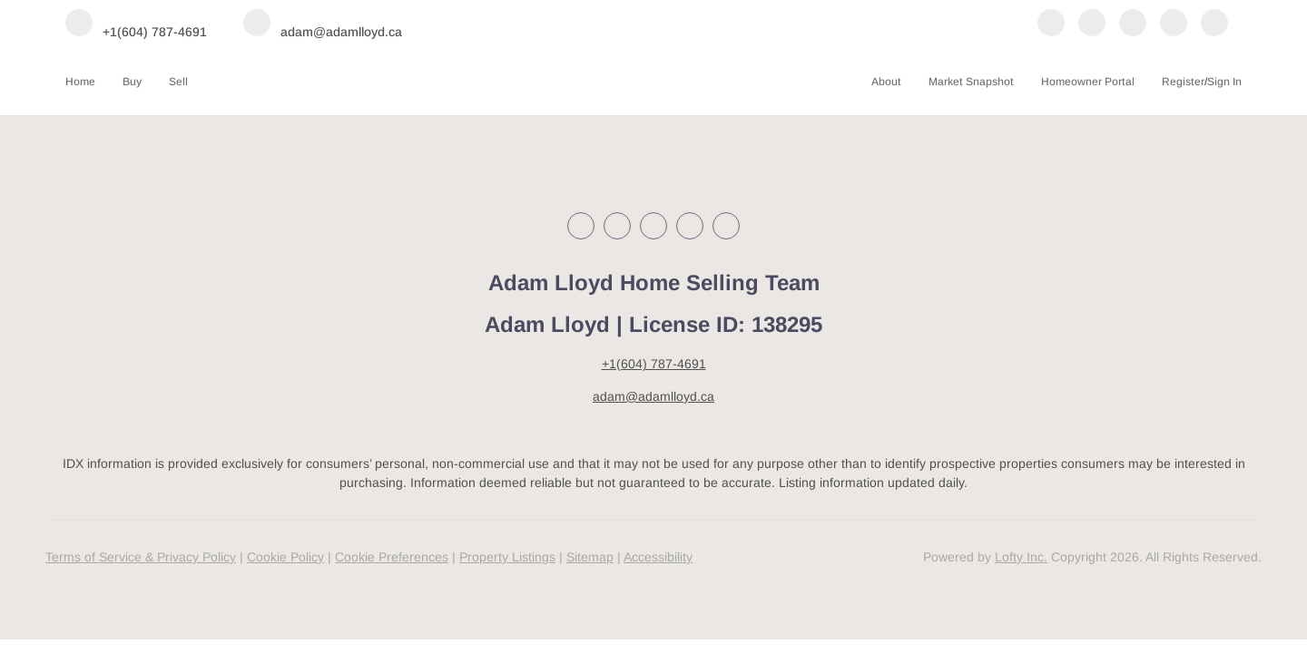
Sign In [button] (1224, 81)
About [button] (886, 81)
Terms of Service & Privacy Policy (140, 557)
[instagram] (1132, 24)
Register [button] (1183, 81)
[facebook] (1051, 24)
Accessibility (658, 557)
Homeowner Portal (1088, 81)
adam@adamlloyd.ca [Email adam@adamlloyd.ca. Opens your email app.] (653, 396)
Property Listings (507, 557)
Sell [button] (178, 81)
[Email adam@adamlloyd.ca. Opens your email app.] (322, 24)
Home (80, 81)
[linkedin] (1092, 24)
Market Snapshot (971, 81)
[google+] (1214, 24)
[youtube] (1173, 24)
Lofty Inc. (1021, 557)
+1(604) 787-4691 (654, 363)
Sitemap (590, 557)
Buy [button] (132, 81)
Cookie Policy (285, 557)
